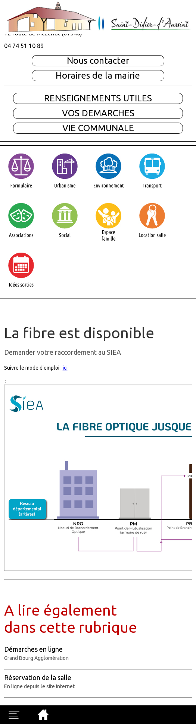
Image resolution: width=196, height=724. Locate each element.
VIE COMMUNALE (98, 128)
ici (65, 368)
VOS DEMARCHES (98, 113)
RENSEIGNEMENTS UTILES (98, 98)
